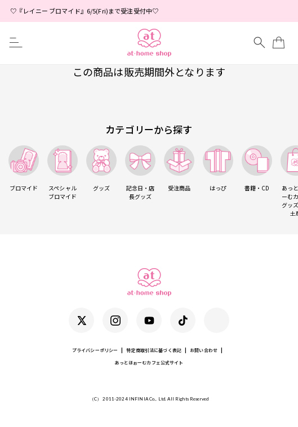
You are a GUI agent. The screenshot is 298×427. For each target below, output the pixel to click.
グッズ (101, 168)
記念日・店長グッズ (140, 173)
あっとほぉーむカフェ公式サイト (148, 362)
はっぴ (218, 168)
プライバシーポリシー (95, 350)
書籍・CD (257, 168)
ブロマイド (23, 168)
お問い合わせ (203, 350)
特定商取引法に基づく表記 (153, 350)
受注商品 (179, 168)
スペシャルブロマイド (62, 173)
